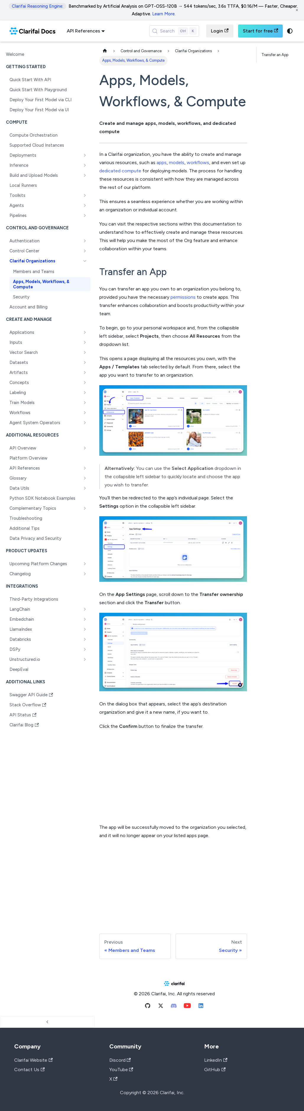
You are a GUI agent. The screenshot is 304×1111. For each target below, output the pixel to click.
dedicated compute (120, 171)
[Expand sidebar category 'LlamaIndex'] (85, 629)
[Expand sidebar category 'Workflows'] (85, 412)
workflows (198, 162)
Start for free (260, 31)
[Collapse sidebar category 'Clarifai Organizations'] (85, 260)
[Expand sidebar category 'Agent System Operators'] (85, 422)
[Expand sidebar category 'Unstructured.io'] (85, 659)
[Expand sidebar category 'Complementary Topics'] (85, 508)
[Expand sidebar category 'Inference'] (85, 165)
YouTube (121, 1069)
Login (219, 31)
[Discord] (174, 1007)
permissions (183, 297)
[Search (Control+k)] (174, 31)
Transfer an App (274, 55)
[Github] (148, 1007)
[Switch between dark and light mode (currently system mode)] (290, 31)
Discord (120, 1060)
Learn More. (163, 14)
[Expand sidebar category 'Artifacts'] (85, 372)
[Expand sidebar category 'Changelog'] (85, 573)
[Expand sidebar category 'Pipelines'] (85, 215)
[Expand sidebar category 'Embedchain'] (85, 619)
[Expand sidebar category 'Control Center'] (85, 250)
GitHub (214, 1069)
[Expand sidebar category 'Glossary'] (85, 478)
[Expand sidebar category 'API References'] (85, 468)
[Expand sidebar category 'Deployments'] (85, 155)
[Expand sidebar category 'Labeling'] (85, 392)
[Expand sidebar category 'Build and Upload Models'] (85, 175)
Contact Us (29, 1069)
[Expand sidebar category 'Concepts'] (85, 382)
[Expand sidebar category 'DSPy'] (85, 649)
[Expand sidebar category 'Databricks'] (85, 639)
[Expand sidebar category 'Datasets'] (85, 362)
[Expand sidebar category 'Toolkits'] (85, 195)
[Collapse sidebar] (47, 1022)
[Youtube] (187, 1007)
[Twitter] (161, 1007)
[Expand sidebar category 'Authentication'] (85, 240)
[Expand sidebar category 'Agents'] (85, 205)
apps (162, 162)
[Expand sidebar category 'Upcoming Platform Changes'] (85, 563)
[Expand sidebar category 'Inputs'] (85, 342)
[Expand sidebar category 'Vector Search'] (85, 352)
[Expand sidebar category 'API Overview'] (85, 448)
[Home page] (104, 51)
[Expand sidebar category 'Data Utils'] (85, 488)
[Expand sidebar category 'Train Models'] (85, 402)
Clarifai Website (33, 1060)
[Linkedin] (201, 1007)
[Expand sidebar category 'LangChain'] (85, 609)
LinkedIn (215, 1060)
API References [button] (83, 31)
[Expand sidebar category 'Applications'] (85, 332)
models (176, 162)
